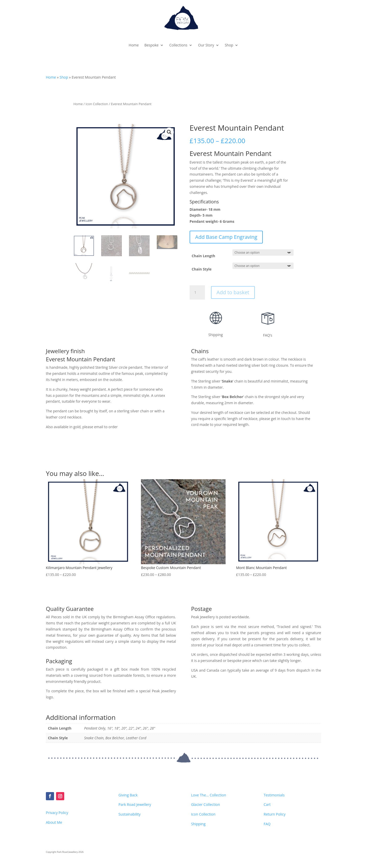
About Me (54, 822)
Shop (229, 45)
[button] (169, 132)
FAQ (267, 823)
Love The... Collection (208, 795)
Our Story (206, 45)
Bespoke (151, 45)
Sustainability (130, 814)
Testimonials (274, 795)
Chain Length (203, 255)
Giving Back (128, 795)
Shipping (198, 823)
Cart (267, 804)
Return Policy (274, 814)
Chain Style (202, 269)
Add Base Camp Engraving (226, 236)
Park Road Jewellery (135, 804)
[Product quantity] (197, 292)
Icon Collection (97, 104)
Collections (178, 45)
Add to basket (233, 292)
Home (134, 45)
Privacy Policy (57, 812)
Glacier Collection (205, 804)
